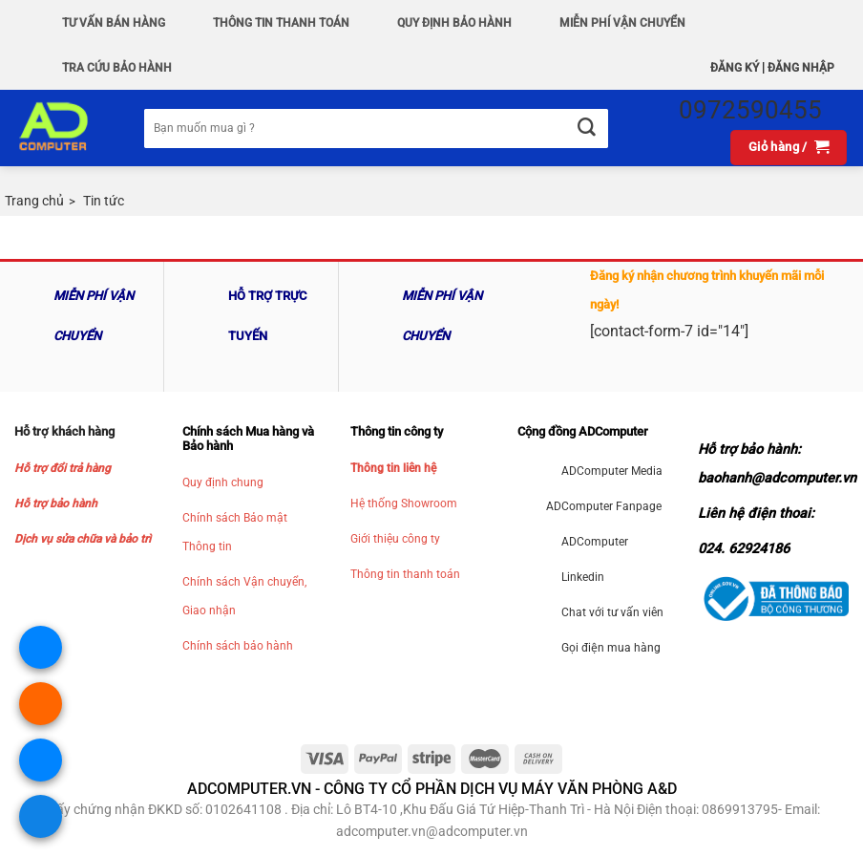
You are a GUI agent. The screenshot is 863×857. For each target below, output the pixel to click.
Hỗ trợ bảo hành (55, 503)
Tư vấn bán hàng (113, 23)
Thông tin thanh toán (405, 574)
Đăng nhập (801, 68)
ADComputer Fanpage (604, 506)
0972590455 (750, 110)
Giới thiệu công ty (395, 539)
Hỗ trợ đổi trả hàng (62, 468)
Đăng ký (734, 68)
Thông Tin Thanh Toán (281, 23)
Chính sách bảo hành (237, 646)
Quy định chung (222, 482)
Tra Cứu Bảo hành (117, 68)
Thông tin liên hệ (393, 468)
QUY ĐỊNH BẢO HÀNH (454, 23)
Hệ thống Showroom (403, 503)
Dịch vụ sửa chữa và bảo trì (82, 539)
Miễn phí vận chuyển (622, 23)
